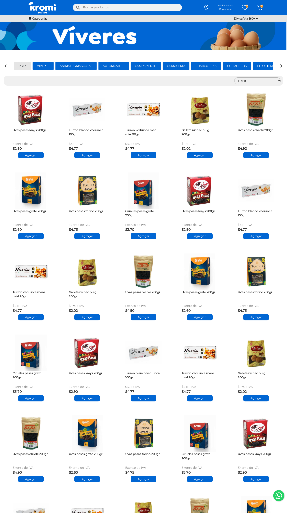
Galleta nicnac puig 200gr (195, 132)
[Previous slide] (6, 66)
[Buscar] (78, 7)
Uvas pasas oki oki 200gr (255, 130)
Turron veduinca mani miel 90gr (141, 132)
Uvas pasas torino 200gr (86, 211)
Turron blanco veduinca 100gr (86, 132)
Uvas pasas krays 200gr (29, 130)
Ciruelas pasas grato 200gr (139, 213)
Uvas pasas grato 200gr (29, 211)
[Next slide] (281, 66)
